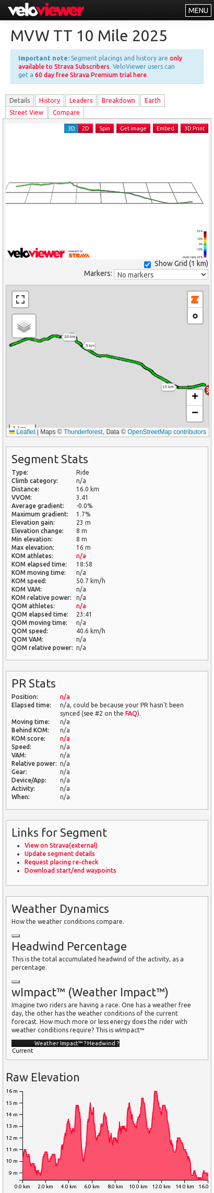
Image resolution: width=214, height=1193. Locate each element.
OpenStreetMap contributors (166, 432)
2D (85, 128)
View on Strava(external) (61, 845)
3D (71, 128)
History (49, 100)
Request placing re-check (61, 862)
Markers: (98, 273)
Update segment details (60, 853)
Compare (66, 112)
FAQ (131, 713)
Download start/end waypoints (70, 870)
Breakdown (118, 100)
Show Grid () (176, 263)
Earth (153, 100)
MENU (198, 10)
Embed (165, 128)
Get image (133, 128)
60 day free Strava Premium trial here (91, 74)
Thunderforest (83, 432)
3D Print (194, 128)
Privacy (88, 1178)
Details (19, 100)
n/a (81, 555)
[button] (24, 326)
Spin (104, 128)
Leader (80, 100)
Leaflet (22, 432)
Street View (26, 112)
